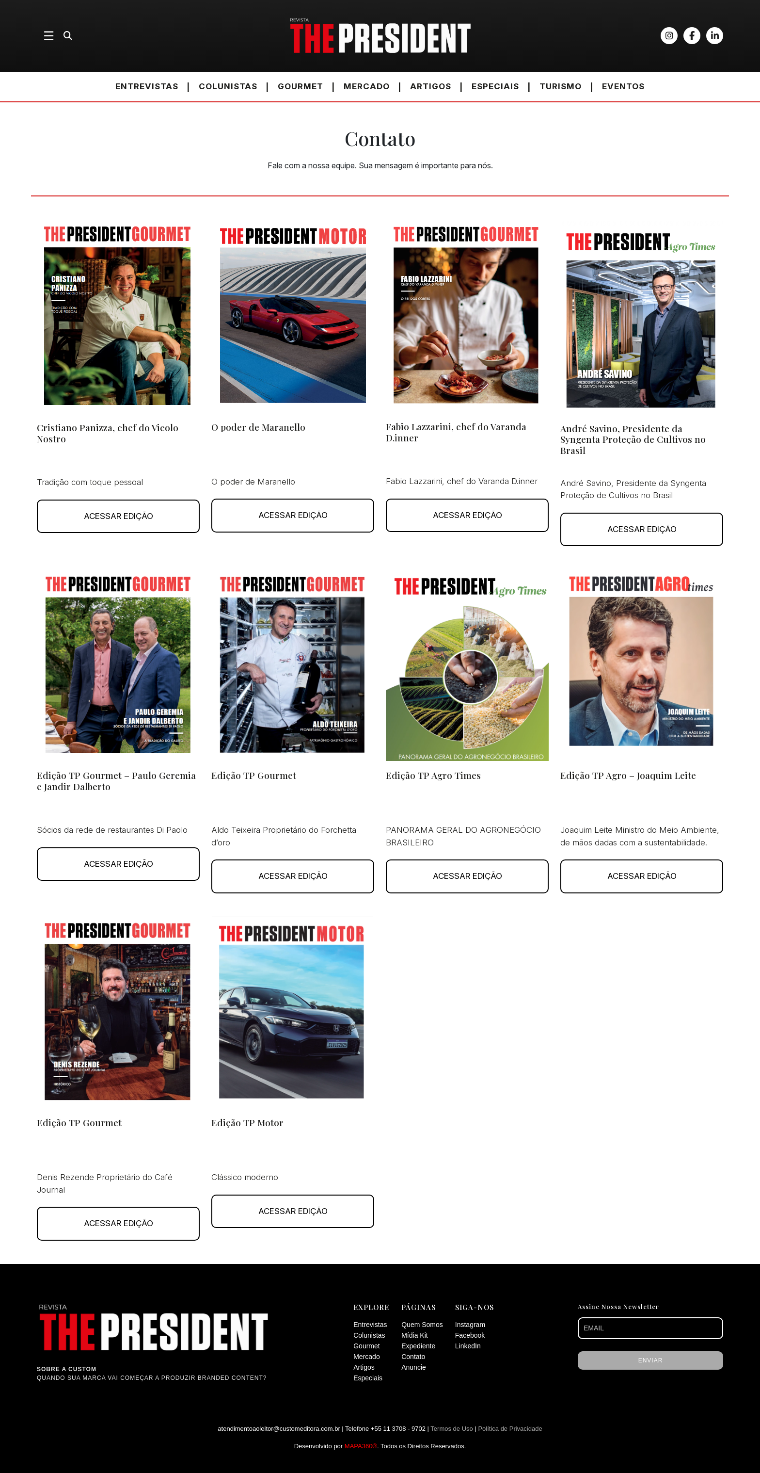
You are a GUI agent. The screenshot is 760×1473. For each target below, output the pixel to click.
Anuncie (413, 1367)
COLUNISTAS (228, 86)
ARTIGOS (430, 86)
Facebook (470, 1335)
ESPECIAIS (495, 86)
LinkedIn (468, 1346)
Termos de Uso (451, 1428)
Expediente (418, 1346)
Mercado (366, 1356)
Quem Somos (422, 1324)
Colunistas (369, 1335)
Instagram (470, 1324)
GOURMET (300, 86)
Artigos (364, 1367)
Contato (413, 1356)
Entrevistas (370, 1324)
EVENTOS (623, 86)
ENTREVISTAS (146, 86)
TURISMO (560, 86)
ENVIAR (650, 1360)
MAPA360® (361, 1446)
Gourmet (366, 1346)
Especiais (367, 1378)
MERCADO (367, 86)
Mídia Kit (414, 1335)
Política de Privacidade (510, 1428)
